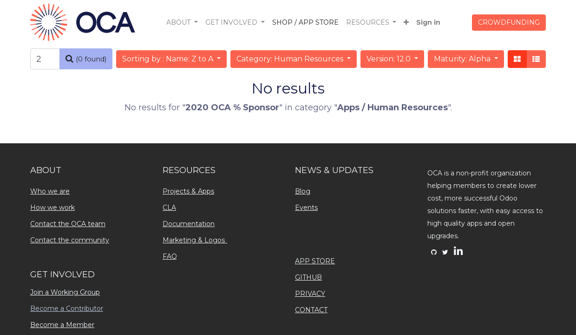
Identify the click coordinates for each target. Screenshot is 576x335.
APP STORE (315, 261)
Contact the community (69, 240)
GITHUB (308, 277)
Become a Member (62, 325)
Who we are (50, 191)
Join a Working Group (65, 292)
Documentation (189, 224)
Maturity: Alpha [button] (463, 58)
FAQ (170, 256)
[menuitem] (305, 22)
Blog (302, 191)
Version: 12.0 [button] (389, 58)
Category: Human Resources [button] (290, 58)
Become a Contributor (66, 308)
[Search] (85, 58)
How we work (52, 207)
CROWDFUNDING (509, 22)
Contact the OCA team (67, 224)
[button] (406, 22)
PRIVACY (310, 293)
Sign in (428, 22)
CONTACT (311, 310)
